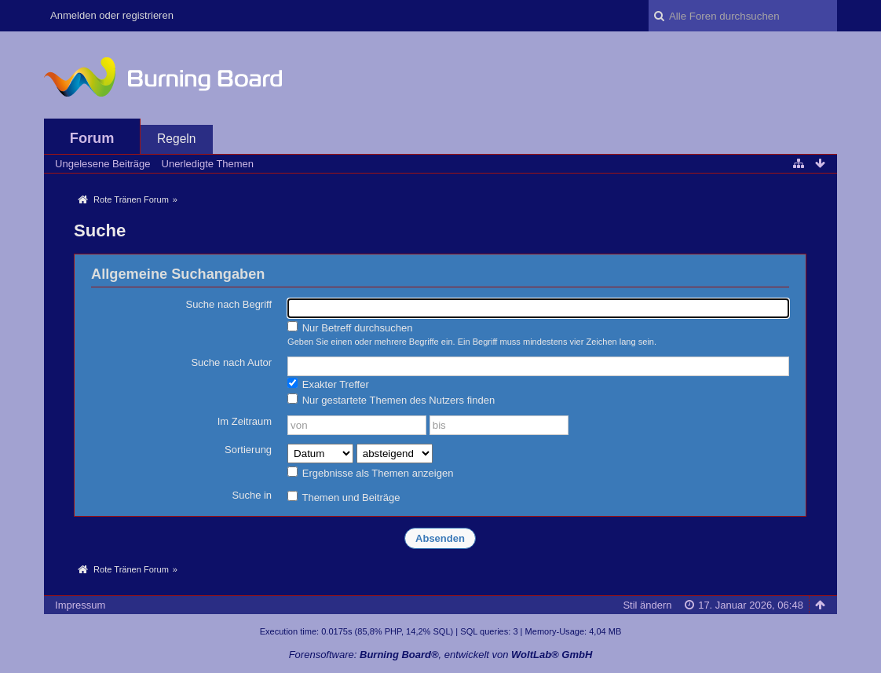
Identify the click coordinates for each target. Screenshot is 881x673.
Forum (92, 138)
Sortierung (248, 449)
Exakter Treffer (328, 384)
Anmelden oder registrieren (112, 15)
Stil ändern (647, 605)
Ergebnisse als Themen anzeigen (370, 472)
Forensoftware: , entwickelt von (441, 654)
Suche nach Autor (231, 362)
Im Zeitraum (245, 421)
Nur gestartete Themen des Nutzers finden (391, 399)
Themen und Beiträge (343, 497)
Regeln (176, 138)
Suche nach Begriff (228, 304)
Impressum (80, 605)
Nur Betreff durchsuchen (349, 327)
